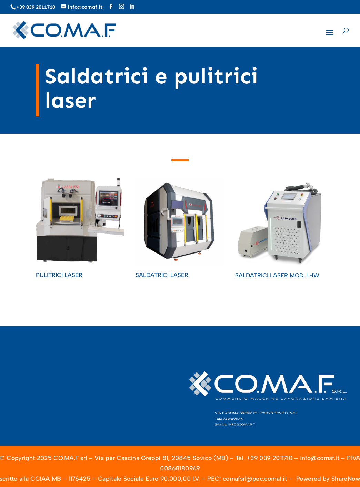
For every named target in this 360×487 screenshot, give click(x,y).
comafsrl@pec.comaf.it (255, 479)
